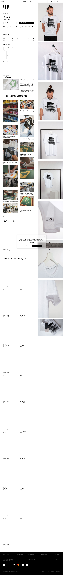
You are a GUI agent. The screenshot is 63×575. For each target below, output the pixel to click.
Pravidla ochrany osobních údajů (8, 560)
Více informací (31, 242)
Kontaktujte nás (20, 554)
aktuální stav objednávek (31, 559)
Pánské (8, 13)
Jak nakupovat (5, 558)
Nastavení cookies (26, 245)
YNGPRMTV (5, 13)
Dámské (24, 1)
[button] (60, 22)
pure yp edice (6, 249)
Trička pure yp (11, 13)
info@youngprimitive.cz (20, 558)
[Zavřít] (44, 236)
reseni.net (57, 559)
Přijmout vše (37, 245)
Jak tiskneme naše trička (15, 96)
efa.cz (56, 558)
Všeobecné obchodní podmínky (8, 559)
